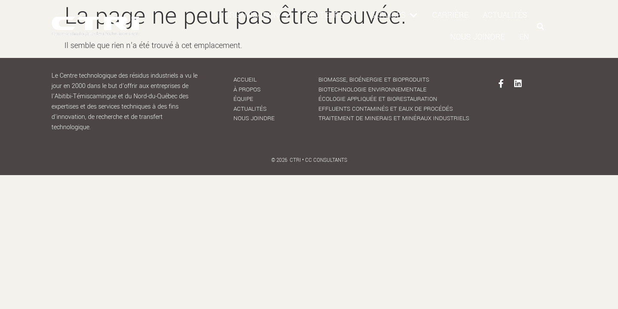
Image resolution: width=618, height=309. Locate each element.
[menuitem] (524, 37)
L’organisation (254, 15)
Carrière (450, 15)
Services (394, 15)
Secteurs (331, 15)
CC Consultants (326, 144)
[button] (540, 26)
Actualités (505, 15)
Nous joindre (477, 36)
